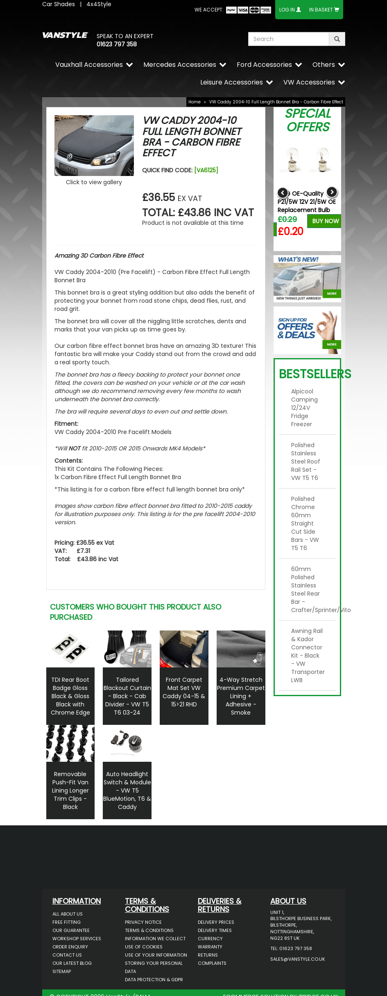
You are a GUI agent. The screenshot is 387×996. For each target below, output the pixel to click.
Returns (208, 955)
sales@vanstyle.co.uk (297, 959)
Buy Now (325, 221)
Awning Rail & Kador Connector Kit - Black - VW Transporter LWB (308, 655)
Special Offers (307, 120)
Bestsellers (315, 374)
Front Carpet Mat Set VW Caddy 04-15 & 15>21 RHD (184, 692)
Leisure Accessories (231, 82)
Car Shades (58, 4)
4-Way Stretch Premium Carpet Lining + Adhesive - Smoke (241, 696)
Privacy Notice (143, 922)
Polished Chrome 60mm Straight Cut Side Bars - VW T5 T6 (305, 523)
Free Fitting (66, 922)
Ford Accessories (264, 64)
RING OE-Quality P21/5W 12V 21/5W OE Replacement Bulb (307, 202)
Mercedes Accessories (179, 64)
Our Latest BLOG (72, 963)
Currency (210, 938)
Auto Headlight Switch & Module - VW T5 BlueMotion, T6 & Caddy (127, 790)
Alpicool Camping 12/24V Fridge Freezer (304, 407)
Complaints (212, 963)
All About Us (67, 914)
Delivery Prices (216, 922)
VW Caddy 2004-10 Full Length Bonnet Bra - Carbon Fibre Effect (276, 102)
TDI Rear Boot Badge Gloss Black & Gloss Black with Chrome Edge (70, 696)
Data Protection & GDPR (154, 979)
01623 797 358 (117, 44)
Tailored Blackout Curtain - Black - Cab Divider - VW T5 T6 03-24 (127, 696)
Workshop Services (76, 938)
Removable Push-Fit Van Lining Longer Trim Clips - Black (70, 790)
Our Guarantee (71, 930)
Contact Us (67, 955)
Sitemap (61, 971)
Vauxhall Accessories (89, 64)
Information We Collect (155, 938)
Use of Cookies (144, 946)
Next (332, 192)
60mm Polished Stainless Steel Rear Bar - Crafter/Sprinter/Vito (310, 589)
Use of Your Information (156, 955)
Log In (287, 9)
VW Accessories (309, 82)
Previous (283, 192)
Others (323, 64)
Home (194, 102)
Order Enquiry (70, 946)
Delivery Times (215, 930)
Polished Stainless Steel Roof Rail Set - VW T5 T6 (305, 461)
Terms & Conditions (149, 930)
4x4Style (98, 4)
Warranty (210, 946)
